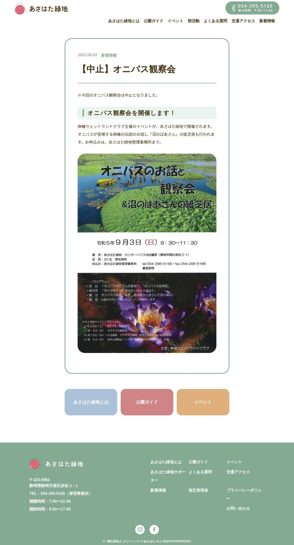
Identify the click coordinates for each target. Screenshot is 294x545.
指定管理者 (198, 490)
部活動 (194, 21)
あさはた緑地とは (124, 21)
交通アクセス (243, 21)
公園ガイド (153, 21)
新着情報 (267, 21)
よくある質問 (215, 21)
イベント (175, 21)
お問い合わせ (238, 508)
